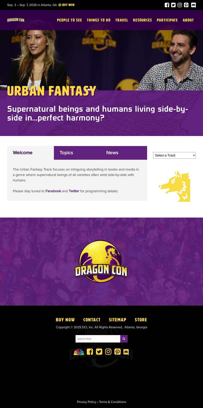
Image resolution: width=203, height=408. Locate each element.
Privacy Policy (86, 402)
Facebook (53, 191)
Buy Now (65, 320)
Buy (65, 5)
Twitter (74, 191)
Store (141, 320)
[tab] (30, 153)
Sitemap (117, 320)
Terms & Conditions (112, 402)
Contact (92, 320)
